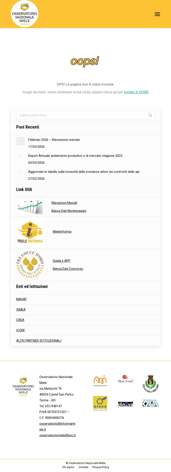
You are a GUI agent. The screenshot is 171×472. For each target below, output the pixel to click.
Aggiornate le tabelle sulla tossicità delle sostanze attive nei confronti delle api (83, 172)
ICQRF (20, 330)
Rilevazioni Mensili (64, 203)
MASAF (21, 299)
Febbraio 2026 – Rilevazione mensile (54, 140)
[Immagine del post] (20, 141)
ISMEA (21, 309)
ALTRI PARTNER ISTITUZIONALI (38, 341)
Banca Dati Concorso (68, 269)
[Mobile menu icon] (156, 14)
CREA (20, 320)
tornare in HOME (136, 92)
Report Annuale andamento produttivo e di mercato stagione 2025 (75, 156)
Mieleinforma (62, 232)
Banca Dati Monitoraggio (69, 211)
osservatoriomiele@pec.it (57, 435)
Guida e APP (61, 261)
